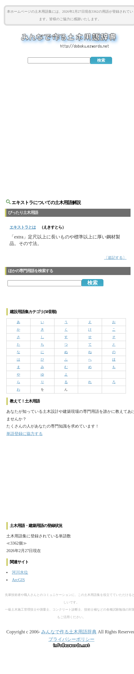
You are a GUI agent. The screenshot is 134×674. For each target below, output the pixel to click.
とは (23, 227)
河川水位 (20, 572)
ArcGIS (18, 579)
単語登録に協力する (24, 433)
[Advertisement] (67, 128)
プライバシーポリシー (71, 639)
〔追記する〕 (115, 258)
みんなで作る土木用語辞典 (69, 631)
